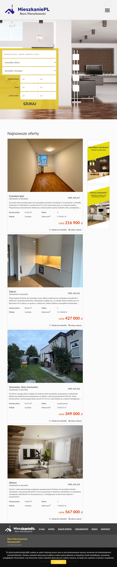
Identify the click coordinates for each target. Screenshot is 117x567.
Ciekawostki (81, 529)
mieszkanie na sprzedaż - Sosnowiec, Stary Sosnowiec (45, 377)
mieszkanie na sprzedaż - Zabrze (45, 281)
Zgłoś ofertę (65, 529)
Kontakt (105, 529)
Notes (51, 529)
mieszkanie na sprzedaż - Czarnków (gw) (45, 185)
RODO (94, 529)
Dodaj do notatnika (59, 230)
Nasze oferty (28, 529)
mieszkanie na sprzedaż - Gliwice (45, 473)
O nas (42, 529)
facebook (109, 4)
